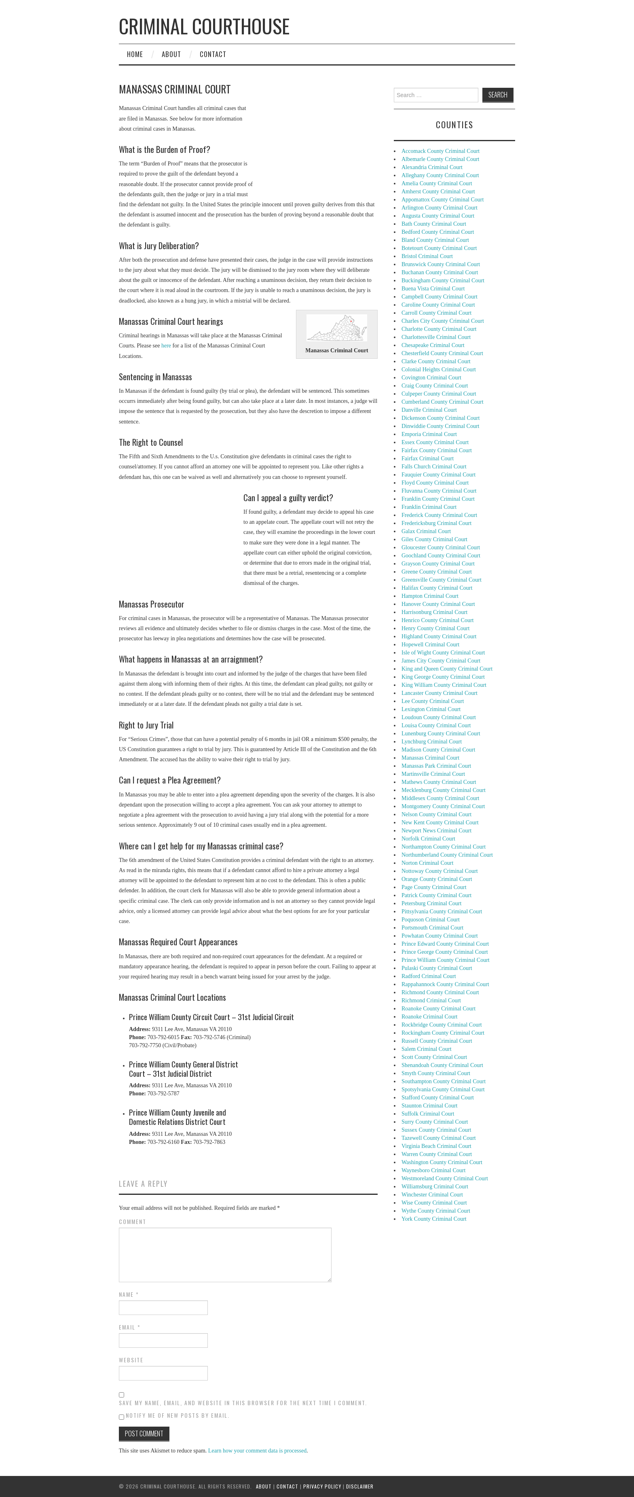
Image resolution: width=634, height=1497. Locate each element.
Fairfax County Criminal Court (437, 450)
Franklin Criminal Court (429, 507)
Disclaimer (360, 1486)
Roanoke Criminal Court (429, 1017)
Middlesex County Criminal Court (441, 798)
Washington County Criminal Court (442, 1162)
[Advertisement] (317, 135)
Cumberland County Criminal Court (443, 402)
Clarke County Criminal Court (436, 361)
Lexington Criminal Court (431, 709)
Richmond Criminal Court (431, 1000)
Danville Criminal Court (429, 410)
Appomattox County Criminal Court (443, 200)
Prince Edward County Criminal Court (445, 944)
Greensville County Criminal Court (442, 580)
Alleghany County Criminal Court (440, 175)
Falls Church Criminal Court (434, 467)
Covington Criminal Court (431, 378)
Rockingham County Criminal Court (443, 1033)
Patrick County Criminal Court (436, 895)
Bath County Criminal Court (434, 224)
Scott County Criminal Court (434, 1057)
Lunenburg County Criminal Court (441, 734)
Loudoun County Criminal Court (439, 717)
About (171, 54)
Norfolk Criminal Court (428, 839)
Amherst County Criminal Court (438, 191)
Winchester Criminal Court (432, 1195)
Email (130, 1327)
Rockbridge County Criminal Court (442, 1025)
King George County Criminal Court (443, 677)
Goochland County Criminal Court (441, 556)
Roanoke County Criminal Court (439, 1009)
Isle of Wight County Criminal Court (443, 653)
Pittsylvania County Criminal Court (442, 911)
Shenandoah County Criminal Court (442, 1065)
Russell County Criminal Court (437, 1041)
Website (131, 1360)
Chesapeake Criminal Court (433, 345)
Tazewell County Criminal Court (439, 1138)
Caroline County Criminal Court (438, 305)
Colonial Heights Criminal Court (439, 369)
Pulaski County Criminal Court (437, 968)
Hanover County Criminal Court (438, 604)
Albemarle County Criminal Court (440, 159)
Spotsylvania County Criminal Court (443, 1089)
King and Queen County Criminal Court (447, 669)
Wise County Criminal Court (434, 1203)
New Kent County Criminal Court (440, 822)
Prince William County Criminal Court (446, 960)
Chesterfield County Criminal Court (442, 353)
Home (135, 54)
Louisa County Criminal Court (436, 725)
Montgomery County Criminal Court (443, 806)
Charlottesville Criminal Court (436, 337)
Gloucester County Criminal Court (441, 547)
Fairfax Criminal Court (428, 458)
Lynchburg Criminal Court (432, 742)
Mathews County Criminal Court (439, 782)
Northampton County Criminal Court (444, 847)
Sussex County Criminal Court (436, 1130)
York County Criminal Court (434, 1219)
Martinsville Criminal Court (433, 774)
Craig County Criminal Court (435, 386)
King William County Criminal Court (444, 685)
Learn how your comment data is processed (257, 1451)
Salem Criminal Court (427, 1049)
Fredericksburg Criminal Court (436, 523)
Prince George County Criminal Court (445, 952)
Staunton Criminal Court (429, 1106)
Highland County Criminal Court (439, 636)
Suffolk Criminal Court (428, 1114)
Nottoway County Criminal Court (440, 871)
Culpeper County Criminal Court (439, 394)
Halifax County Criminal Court (437, 588)
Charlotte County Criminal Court (439, 329)
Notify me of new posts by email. (178, 1415)
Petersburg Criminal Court (431, 903)
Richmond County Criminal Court (440, 992)
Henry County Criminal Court (435, 628)
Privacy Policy (322, 1486)
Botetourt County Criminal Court (439, 248)
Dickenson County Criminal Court (441, 418)
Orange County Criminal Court (437, 879)
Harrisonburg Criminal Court (434, 612)
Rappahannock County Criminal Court (445, 984)
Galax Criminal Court (426, 531)
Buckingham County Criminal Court (443, 280)
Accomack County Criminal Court (441, 151)
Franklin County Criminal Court (438, 499)
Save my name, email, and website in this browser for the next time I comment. (243, 1403)
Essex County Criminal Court (435, 442)
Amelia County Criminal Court (437, 183)
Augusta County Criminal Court (438, 216)
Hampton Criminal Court (430, 596)
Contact (213, 54)
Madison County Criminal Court (438, 750)
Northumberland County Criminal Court (447, 855)
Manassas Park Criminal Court (436, 766)
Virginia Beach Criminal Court (436, 1146)
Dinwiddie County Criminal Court (441, 426)
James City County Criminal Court (441, 661)
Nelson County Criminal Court (436, 814)
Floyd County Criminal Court (435, 483)
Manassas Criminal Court (430, 758)
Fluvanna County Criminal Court (439, 491)
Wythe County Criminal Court (436, 1211)
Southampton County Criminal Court (444, 1081)
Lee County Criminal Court (433, 701)
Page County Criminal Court (434, 887)
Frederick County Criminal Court (439, 515)
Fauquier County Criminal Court (439, 475)
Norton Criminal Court (427, 863)
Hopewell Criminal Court (430, 645)
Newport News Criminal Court (436, 831)
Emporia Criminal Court (429, 434)
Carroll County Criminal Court (436, 313)
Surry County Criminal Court (435, 1122)
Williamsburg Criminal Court (435, 1187)
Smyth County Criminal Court (436, 1073)
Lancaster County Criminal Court (440, 693)
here (166, 346)
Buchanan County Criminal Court (440, 272)
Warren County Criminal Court (437, 1154)
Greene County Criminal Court (437, 572)
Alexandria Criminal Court (432, 167)
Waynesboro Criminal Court (433, 1170)
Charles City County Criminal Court (443, 321)
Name (129, 1294)
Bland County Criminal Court (435, 240)
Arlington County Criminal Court (440, 208)
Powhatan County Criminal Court (440, 936)
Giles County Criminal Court (434, 539)
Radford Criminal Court (429, 976)
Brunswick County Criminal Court (441, 264)
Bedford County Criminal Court (438, 232)
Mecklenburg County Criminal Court (444, 790)
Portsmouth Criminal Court (432, 928)
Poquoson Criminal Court (431, 920)
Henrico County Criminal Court (437, 620)
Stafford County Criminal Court (438, 1098)
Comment (132, 1222)
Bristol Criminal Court (427, 256)
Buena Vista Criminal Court (433, 289)
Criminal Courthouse (204, 25)
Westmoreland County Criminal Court (445, 1178)
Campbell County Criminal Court (440, 297)
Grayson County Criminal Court (438, 564)
